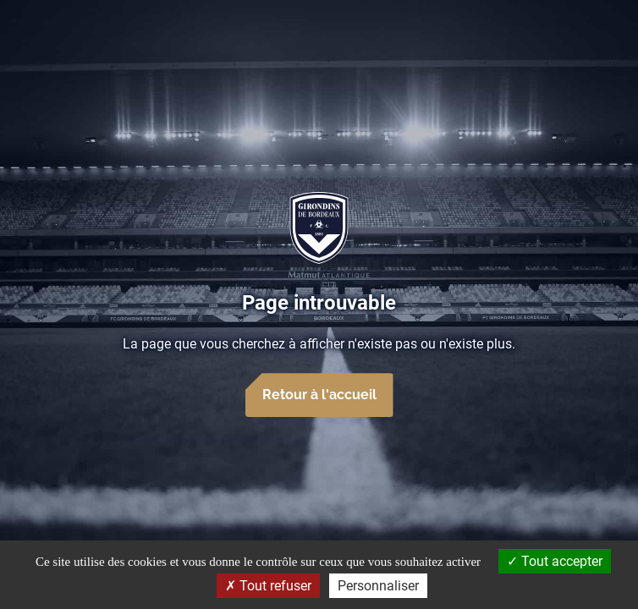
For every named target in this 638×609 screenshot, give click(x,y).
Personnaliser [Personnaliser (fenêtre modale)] (378, 586)
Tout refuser (268, 586)
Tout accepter (554, 561)
